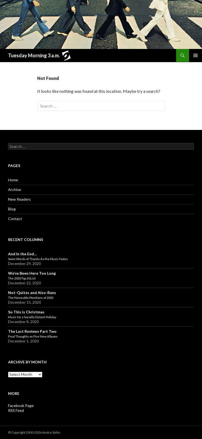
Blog (12, 209)
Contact (15, 218)
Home (13, 180)
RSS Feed (16, 410)
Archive (14, 189)
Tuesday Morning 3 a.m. (40, 56)
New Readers (19, 199)
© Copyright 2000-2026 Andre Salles (34, 432)
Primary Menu (195, 55)
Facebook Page (21, 405)
